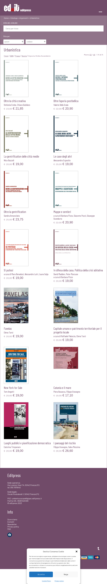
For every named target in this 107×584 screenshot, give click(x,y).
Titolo (6, 56)
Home (6, 18)
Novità (24, 56)
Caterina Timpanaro (12, 446)
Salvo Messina (74, 446)
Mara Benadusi (17, 274)
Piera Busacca (59, 391)
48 (94, 55)
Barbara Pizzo (67, 215)
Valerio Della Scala (61, 104)
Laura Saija (43, 274)
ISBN (11, 56)
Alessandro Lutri (31, 274)
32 (91, 55)
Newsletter (12, 524)
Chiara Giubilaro (23, 104)
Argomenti (23, 18)
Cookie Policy (46, 581)
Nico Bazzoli (9, 160)
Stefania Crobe (10, 104)
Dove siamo (12, 519)
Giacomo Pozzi (80, 215)
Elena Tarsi (8, 332)
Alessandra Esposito (62, 160)
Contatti (10, 522)
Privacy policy (59, 581)
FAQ (9, 529)
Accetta (41, 574)
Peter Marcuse (72, 274)
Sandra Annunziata (12, 215)
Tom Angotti (9, 391)
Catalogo (14, 18)
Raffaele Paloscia (68, 336)
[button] (76, 551)
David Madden (59, 274)
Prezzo (17, 56)
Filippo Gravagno (73, 391)
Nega (66, 574)
